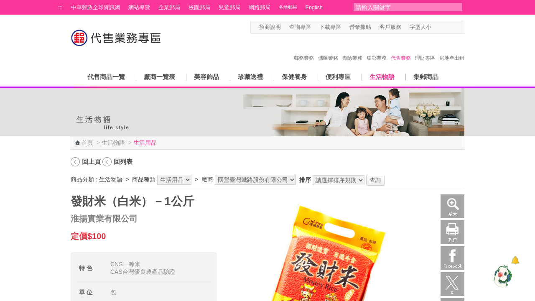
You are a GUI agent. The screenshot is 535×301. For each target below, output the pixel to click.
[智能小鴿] (501, 275)
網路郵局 (259, 7)
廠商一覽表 (159, 76)
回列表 (123, 161)
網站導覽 (139, 7)
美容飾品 (206, 76)
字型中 (444, 27)
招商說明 (270, 27)
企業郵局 (169, 7)
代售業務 (401, 49)
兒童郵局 (229, 7)
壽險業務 (352, 49)
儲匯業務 (328, 49)
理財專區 (425, 49)
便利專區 (338, 76)
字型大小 (420, 27)
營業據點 (360, 27)
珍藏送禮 (250, 76)
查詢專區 (300, 27)
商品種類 (143, 179)
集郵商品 (425, 76)
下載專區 (330, 27)
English (314, 7)
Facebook (452, 258)
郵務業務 (304, 49)
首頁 (87, 142)
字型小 (436, 27)
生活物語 (382, 76)
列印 (452, 232)
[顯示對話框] (515, 260)
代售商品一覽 (106, 76)
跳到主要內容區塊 (4, 4)
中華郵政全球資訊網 (95, 7)
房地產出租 (451, 49)
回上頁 (91, 161)
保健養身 (294, 76)
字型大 (452, 27)
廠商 (207, 179)
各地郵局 (288, 7)
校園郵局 (199, 7)
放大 (452, 206)
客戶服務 (390, 27)
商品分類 (82, 179)
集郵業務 (377, 49)
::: (60, 7)
